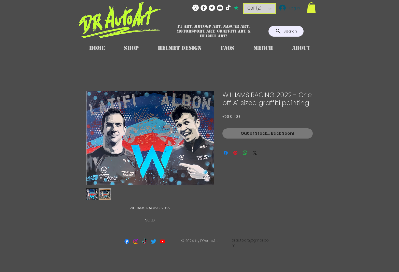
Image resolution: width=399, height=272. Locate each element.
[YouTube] (220, 8)
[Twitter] (212, 8)
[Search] (286, 31)
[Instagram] (195, 8)
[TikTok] (228, 8)
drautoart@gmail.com (250, 243)
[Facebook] (204, 8)
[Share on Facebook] (226, 153)
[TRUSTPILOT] (236, 8)
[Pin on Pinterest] (235, 153)
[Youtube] (162, 241)
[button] (259, 8)
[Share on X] (255, 153)
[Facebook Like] (200, 261)
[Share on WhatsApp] (245, 153)
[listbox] (259, 8)
